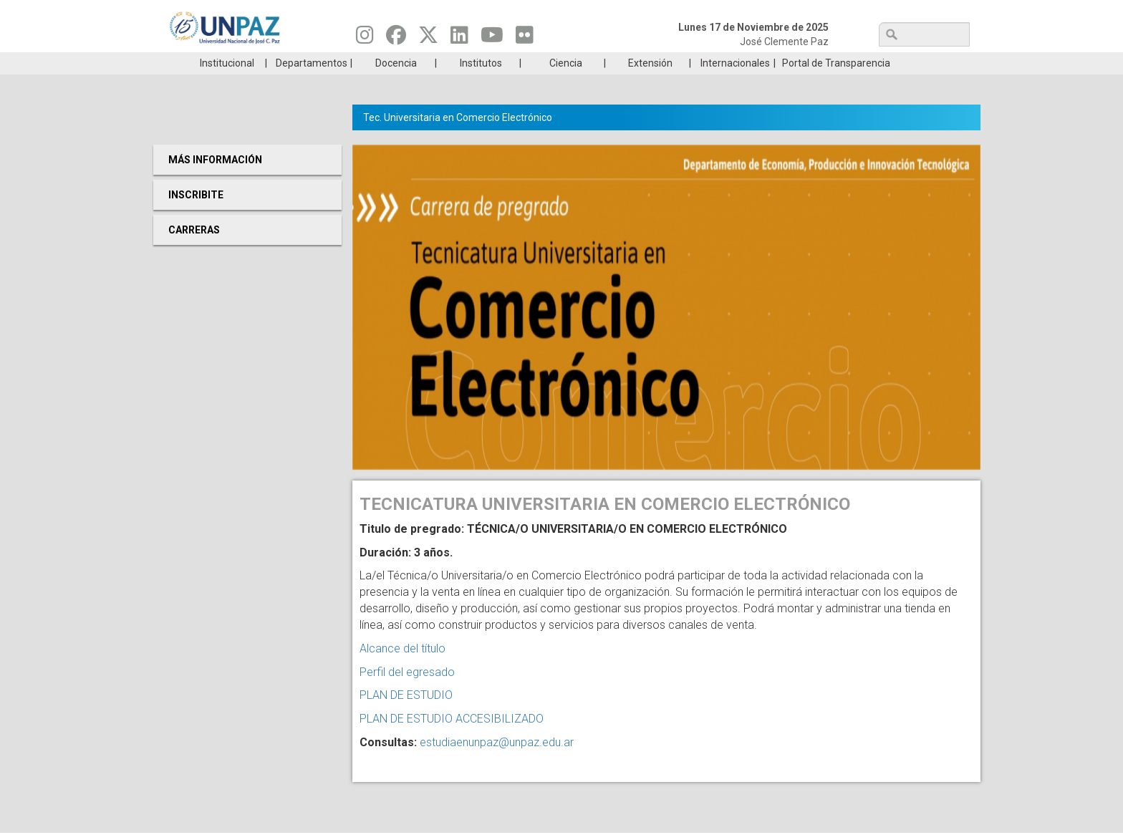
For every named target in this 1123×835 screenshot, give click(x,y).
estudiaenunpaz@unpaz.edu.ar (497, 764)
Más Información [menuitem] (215, 181)
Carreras (220, 63)
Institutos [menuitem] (481, 84)
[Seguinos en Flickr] (525, 38)
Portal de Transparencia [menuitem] (836, 84)
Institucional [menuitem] (227, 84)
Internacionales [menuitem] (735, 84)
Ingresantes (492, 63)
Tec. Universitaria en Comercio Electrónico (457, 139)
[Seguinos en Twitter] (428, 38)
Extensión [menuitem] (650, 84)
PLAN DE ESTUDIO (406, 716)
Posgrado (901, 63)
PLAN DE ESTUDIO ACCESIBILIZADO (452, 740)
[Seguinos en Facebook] (396, 38)
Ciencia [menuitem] (565, 84)
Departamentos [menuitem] (311, 84)
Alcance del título (402, 670)
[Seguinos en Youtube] (492, 38)
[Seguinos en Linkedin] (459, 38)
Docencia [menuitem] (396, 84)
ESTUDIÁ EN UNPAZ (356, 63)
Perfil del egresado (407, 693)
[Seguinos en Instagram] (365, 38)
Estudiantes (629, 63)
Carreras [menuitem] (194, 251)
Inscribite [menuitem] (195, 216)
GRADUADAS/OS (765, 63)
